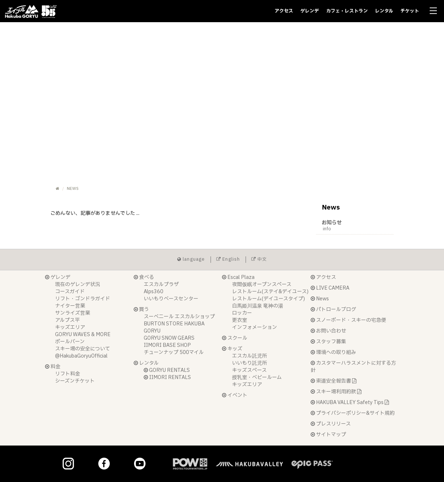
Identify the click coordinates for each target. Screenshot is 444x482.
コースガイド (70, 291)
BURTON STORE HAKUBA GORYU (174, 327)
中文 (259, 259)
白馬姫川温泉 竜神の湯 (257, 306)
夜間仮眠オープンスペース (261, 284)
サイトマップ (328, 434)
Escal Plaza (238, 277)
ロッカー (242, 313)
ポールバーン (70, 341)
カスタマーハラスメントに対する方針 (353, 366)
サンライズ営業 (72, 313)
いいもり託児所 (249, 363)
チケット (409, 11)
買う (141, 309)
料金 (52, 366)
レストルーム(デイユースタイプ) (268, 299)
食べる (144, 277)
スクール (234, 338)
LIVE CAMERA (330, 288)
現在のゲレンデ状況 (77, 284)
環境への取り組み (333, 352)
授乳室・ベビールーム (257, 377)
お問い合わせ (328, 331)
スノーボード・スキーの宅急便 (348, 320)
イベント (234, 395)
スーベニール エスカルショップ (179, 316)
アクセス (284, 11)
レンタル (384, 11)
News (320, 299)
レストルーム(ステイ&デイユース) (270, 291)
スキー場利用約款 (336, 391)
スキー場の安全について (82, 349)
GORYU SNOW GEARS (169, 338)
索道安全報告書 (333, 381)
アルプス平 (67, 320)
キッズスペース (249, 370)
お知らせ (358, 225)
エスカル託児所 (249, 356)
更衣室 (239, 320)
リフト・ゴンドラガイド (82, 299)
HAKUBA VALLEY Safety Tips (350, 402)
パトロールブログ (333, 309)
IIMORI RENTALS (167, 377)
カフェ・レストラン (347, 11)
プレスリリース (331, 424)
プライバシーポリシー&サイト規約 (353, 413)
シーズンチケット (75, 381)
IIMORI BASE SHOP (167, 345)
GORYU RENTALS (167, 370)
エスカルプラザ (161, 284)
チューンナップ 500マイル (174, 352)
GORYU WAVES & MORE (82, 334)
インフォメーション (254, 327)
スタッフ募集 (328, 341)
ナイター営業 (70, 306)
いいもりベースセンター (171, 299)
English (228, 259)
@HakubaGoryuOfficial (81, 356)
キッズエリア (70, 327)
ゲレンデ (309, 11)
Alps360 (153, 291)
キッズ (232, 349)
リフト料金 (67, 374)
